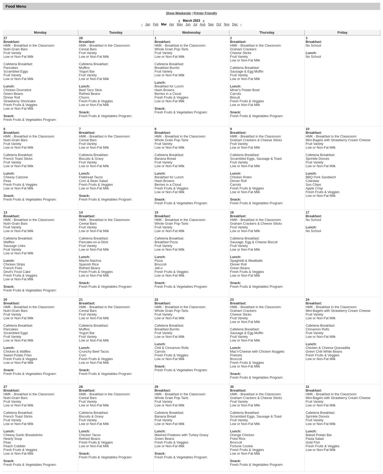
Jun (187, 24)
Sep (210, 24)
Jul (195, 24)
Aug (202, 24)
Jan (147, 24)
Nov (226, 24)
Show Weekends (178, 13)
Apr (171, 24)
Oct (218, 24)
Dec (235, 24)
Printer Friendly (205, 13)
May (180, 24)
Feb (155, 24)
